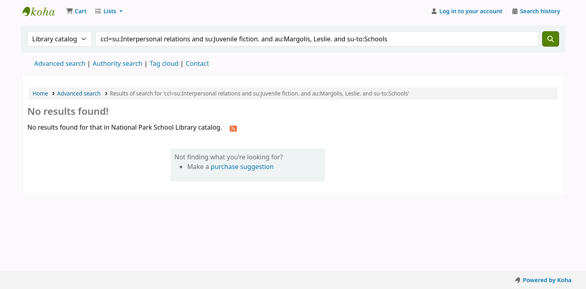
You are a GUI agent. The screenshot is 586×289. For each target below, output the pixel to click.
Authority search (117, 63)
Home (40, 93)
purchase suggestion (242, 166)
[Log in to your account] (467, 11)
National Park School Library (43, 11)
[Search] (550, 39)
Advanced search (59, 63)
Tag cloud (164, 63)
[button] (76, 11)
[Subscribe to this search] (233, 128)
